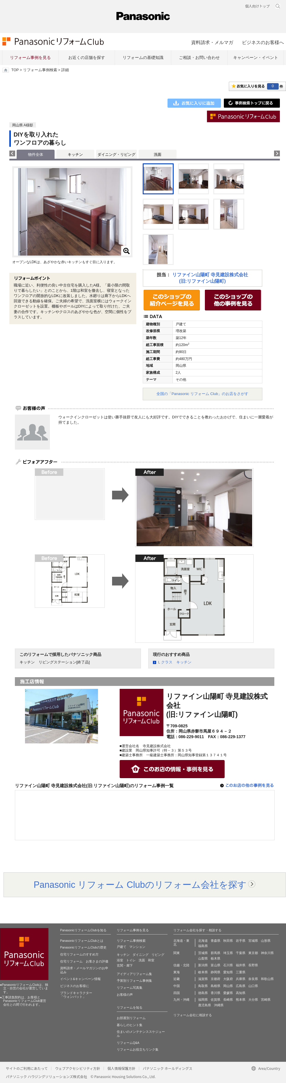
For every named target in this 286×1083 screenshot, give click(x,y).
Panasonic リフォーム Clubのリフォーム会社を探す (140, 885)
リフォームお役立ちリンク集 (137, 1049)
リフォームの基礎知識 (143, 57)
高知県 (240, 993)
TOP (15, 70)
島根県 (215, 986)
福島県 (203, 946)
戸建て (121, 947)
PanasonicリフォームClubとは (81, 940)
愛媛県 (228, 993)
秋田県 (228, 940)
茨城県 (203, 953)
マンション (137, 947)
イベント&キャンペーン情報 (80, 979)
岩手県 (240, 940)
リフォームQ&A (128, 1042)
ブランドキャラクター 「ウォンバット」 (76, 995)
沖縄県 (219, 1005)
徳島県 (203, 993)
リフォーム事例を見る (30, 57)
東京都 (253, 953)
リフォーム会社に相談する (192, 1015)
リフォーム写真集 (129, 987)
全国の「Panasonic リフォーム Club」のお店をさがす (202, 394)
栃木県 (215, 958)
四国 (176, 993)
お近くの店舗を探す (86, 57)
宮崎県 (266, 999)
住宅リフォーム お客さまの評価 (84, 961)
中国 (176, 986)
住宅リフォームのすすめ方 (79, 954)
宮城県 (253, 940)
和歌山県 (267, 979)
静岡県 (215, 972)
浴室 (120, 960)
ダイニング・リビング (116, 154)
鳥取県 (203, 986)
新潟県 (203, 965)
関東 (176, 953)
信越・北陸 (181, 965)
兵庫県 (240, 979)
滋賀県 (203, 979)
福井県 (240, 965)
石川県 (228, 965)
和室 (151, 960)
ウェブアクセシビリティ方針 (77, 1068)
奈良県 (253, 979)
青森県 (215, 940)
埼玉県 (228, 953)
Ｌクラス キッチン (174, 662)
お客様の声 (125, 994)
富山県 (215, 965)
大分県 (253, 999)
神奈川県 (267, 953)
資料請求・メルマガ (212, 42)
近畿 (176, 979)
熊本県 (240, 999)
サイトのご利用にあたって (27, 1068)
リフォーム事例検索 (40, 70)
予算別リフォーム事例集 (134, 980)
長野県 (253, 965)
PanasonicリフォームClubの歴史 (83, 947)
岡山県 (228, 986)
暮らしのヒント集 (129, 1025)
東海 (176, 972)
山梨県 (203, 958)
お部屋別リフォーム (131, 1018)
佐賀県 (215, 999)
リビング (157, 954)
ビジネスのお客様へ (263, 42)
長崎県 (228, 999)
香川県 (215, 993)
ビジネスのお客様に (74, 986)
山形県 (266, 940)
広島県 (240, 986)
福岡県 (203, 999)
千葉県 (240, 953)
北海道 (203, 940)
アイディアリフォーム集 (134, 974)
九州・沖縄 (181, 999)
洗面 (157, 154)
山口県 (253, 986)
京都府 (215, 979)
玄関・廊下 (125, 965)
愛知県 (228, 972)
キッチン (75, 154)
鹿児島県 (204, 1005)
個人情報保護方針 (121, 1068)
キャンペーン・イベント (255, 57)
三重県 (240, 972)
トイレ (131, 960)
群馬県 (215, 953)
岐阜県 (203, 972)
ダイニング (140, 954)
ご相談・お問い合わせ (199, 57)
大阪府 (228, 979)
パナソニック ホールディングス (167, 1068)
